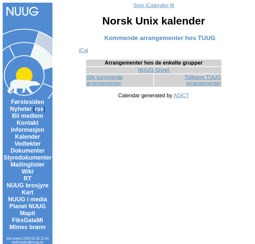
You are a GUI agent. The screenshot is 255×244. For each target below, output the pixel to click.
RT (27, 178)
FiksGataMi (27, 220)
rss (39, 109)
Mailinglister (28, 164)
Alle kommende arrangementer (104, 80)
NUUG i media (27, 199)
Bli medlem (27, 116)
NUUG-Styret (153, 70)
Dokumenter (28, 150)
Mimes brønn (27, 227)
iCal (83, 50)
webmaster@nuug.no (27, 242)
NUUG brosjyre (27, 185)
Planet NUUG (27, 206)
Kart (27, 192)
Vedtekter (27, 143)
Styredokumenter (28, 157)
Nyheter (21, 109)
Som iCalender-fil (153, 5)
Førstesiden (27, 102)
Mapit (27, 213)
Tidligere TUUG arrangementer (202, 80)
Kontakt (28, 123)
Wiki (28, 171)
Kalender (27, 136)
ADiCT (181, 95)
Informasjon (27, 129)
